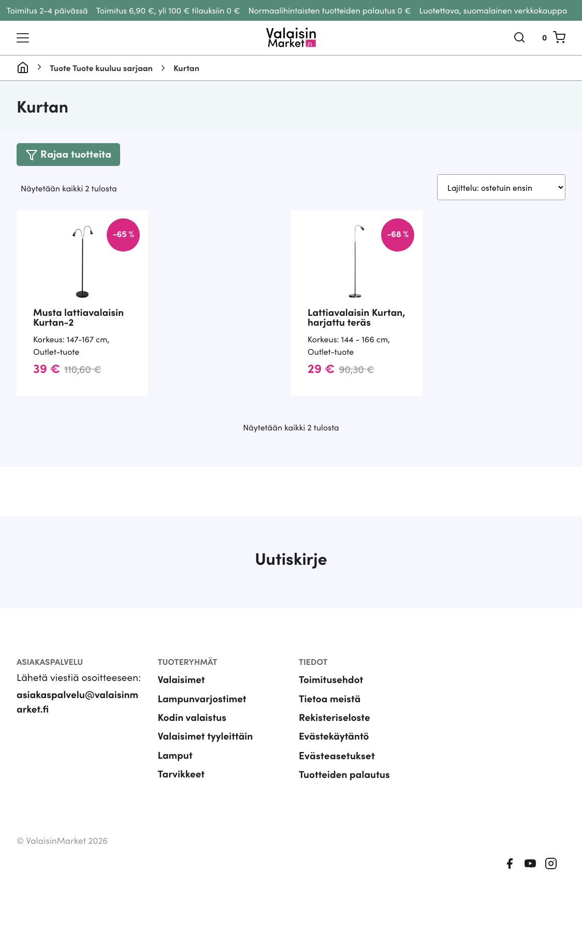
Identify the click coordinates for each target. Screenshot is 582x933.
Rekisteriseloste (335, 729)
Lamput (175, 768)
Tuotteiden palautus (345, 787)
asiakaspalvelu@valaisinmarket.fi (78, 714)
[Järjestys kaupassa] (499, 188)
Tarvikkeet (181, 787)
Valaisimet (182, 692)
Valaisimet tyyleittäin (206, 749)
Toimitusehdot (331, 692)
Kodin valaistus (192, 729)
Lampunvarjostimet (203, 711)
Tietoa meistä (330, 711)
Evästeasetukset (337, 768)
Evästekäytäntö (334, 749)
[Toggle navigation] (23, 38)
